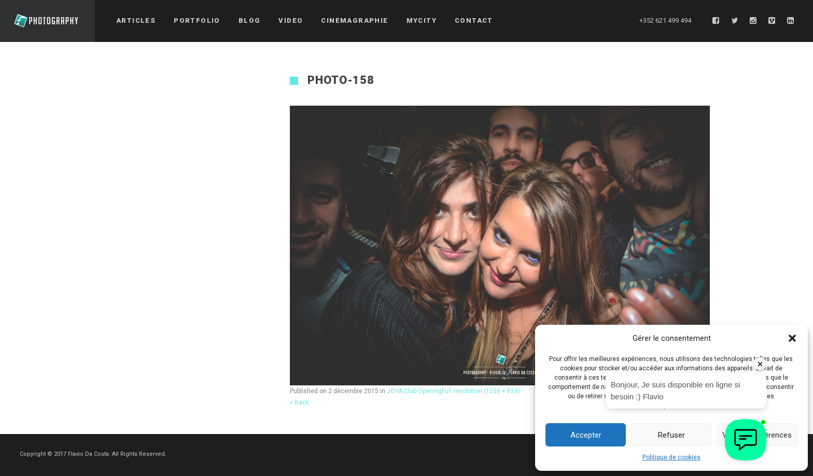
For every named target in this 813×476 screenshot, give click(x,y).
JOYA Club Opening (414, 391)
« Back (299, 402)
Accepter (585, 435)
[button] (792, 338)
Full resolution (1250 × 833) (481, 391)
